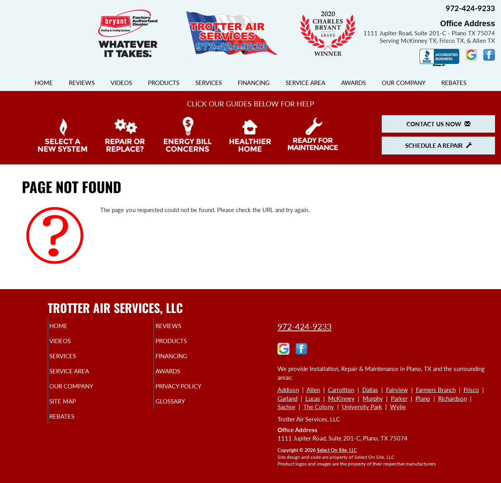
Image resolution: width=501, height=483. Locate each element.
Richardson (452, 398)
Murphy (373, 398)
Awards (353, 82)
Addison (288, 389)
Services (208, 82)
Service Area (305, 82)
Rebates (453, 82)
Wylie (398, 406)
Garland (287, 398)
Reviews (82, 82)
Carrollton (341, 389)
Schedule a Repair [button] (438, 145)
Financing (254, 82)
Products (163, 82)
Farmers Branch (436, 389)
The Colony (318, 406)
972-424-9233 (305, 326)
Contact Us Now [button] (438, 124)
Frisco (471, 389)
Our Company (403, 82)
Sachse (286, 406)
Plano (423, 398)
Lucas (312, 398)
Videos (121, 82)
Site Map (76, 410)
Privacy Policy (193, 393)
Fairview (397, 389)
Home (44, 82)
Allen (313, 389)
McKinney (341, 398)
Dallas (370, 389)
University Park (362, 406)
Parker (399, 398)
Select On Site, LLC (337, 450)
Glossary (183, 410)
